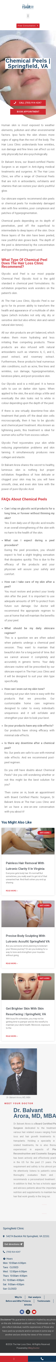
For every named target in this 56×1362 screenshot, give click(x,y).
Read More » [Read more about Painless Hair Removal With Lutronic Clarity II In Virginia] (11, 892)
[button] (28, 16)
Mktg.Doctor (34, 1349)
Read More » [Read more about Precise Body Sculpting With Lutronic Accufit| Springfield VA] (11, 965)
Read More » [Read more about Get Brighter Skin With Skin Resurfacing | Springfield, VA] (11, 1037)
